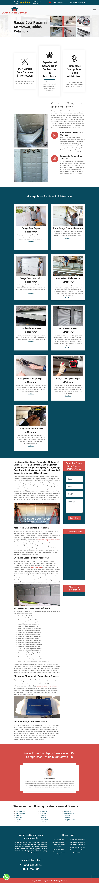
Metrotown (43, 816)
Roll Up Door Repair (59, 849)
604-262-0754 (77, 2)
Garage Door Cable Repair (77, 850)
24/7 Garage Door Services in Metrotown (25, 72)
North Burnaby (44, 820)
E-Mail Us (33, 869)
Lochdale (18, 822)
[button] (43, 772)
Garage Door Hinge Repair (77, 842)
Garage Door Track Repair (77, 840)
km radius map (74, 556)
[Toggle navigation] (94, 10)
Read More (31, 242)
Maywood (43, 814)
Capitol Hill (19, 816)
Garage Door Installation (59, 842)
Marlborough (43, 811)
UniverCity (67, 816)
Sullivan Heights (69, 814)
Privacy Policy (77, 852)
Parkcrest (43, 822)
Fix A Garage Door (59, 840)
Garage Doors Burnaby (49, 881)
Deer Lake (19, 818)
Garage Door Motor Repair (77, 845)
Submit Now (74, 518)
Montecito (43, 818)
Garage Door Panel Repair (77, 847)
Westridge (67, 818)
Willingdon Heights (69, 820)
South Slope (67, 811)
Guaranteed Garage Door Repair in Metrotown (74, 71)
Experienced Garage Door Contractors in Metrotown (49, 69)
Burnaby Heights (20, 814)
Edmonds (18, 820)
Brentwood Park (20, 811)
